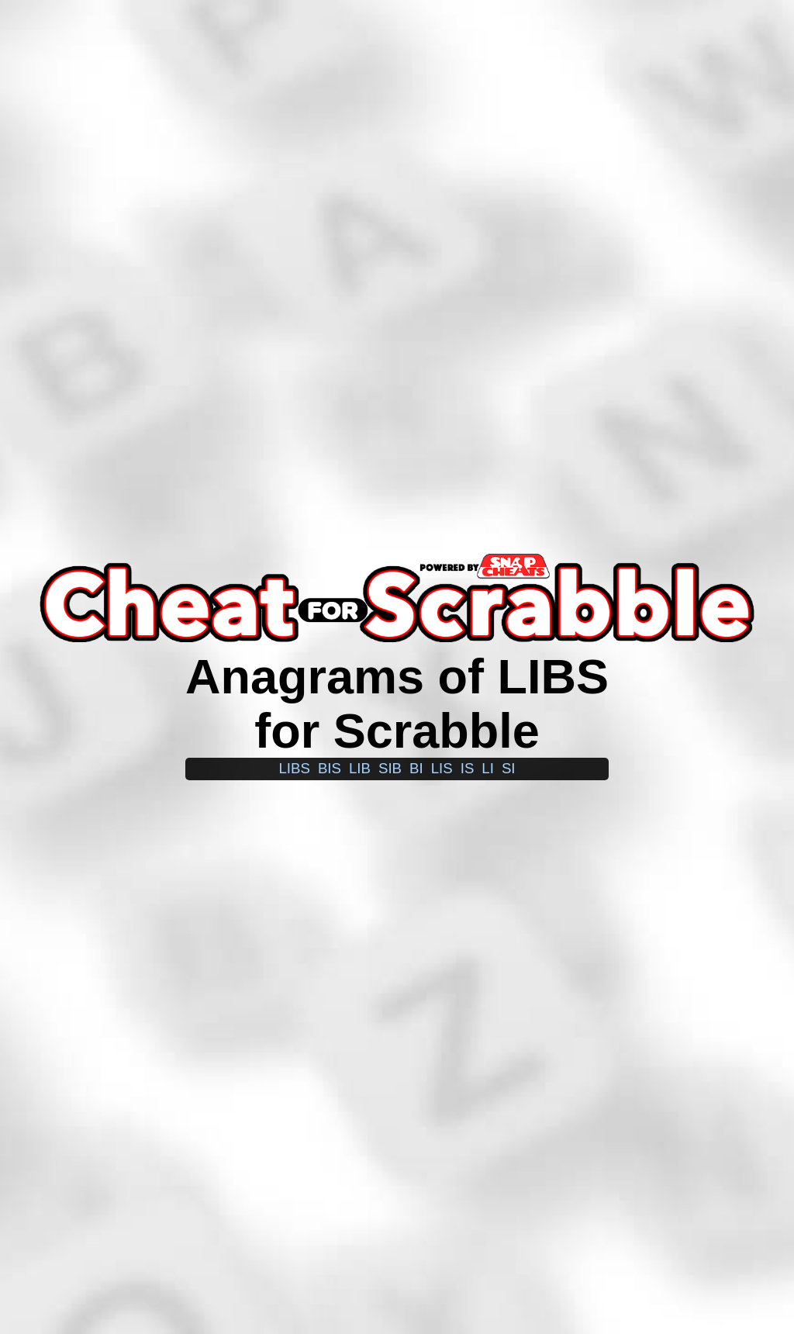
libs (293, 768)
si (509, 768)
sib (390, 768)
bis (329, 768)
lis (442, 768)
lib (360, 768)
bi (416, 768)
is (468, 768)
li (488, 768)
